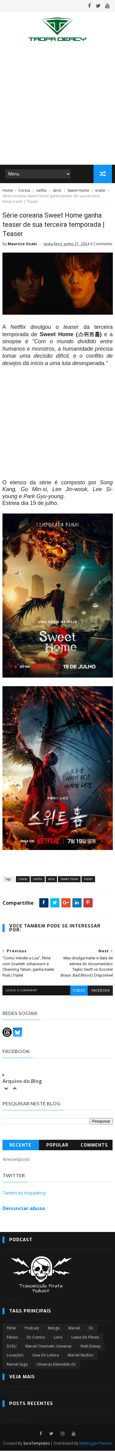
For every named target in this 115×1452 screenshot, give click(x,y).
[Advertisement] (57, 105)
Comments (94, 1146)
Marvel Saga (17, 1365)
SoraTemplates (36, 1444)
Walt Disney (90, 1347)
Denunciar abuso (23, 1209)
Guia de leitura (45, 1356)
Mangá (53, 1329)
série (57, 191)
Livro (58, 1338)
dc (91, 1329)
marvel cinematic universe (48, 1347)
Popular (57, 1146)
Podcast (32, 1329)
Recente (21, 1146)
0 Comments (101, 245)
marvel (74, 1329)
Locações (15, 1356)
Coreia (24, 191)
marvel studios (80, 1356)
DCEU (12, 1347)
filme (11, 1329)
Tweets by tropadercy (24, 1194)
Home (7, 191)
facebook (100, 992)
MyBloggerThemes (95, 1444)
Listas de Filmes (85, 1338)
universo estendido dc (56, 1365)
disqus (78, 992)
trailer (100, 191)
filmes (12, 1338)
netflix (41, 191)
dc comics (36, 1338)
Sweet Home (78, 191)
